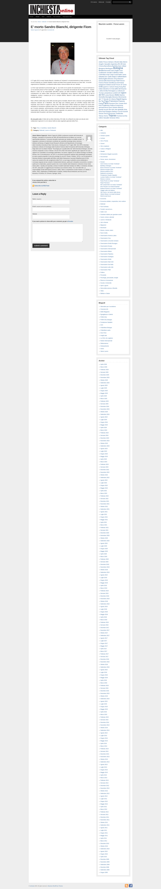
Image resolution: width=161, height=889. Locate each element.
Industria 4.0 (107, 89)
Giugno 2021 (104, 517)
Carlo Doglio (114, 70)
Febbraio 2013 (104, 780)
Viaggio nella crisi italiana (107, 190)
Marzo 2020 (103, 556)
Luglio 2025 (103, 388)
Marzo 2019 (103, 588)
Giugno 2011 (104, 833)
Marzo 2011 (103, 841)
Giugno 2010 (104, 854)
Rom (110, 107)
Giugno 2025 (104, 390)
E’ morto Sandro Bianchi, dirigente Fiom (61, 27)
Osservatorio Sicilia (105, 259)
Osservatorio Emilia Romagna (108, 243)
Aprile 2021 (103, 522)
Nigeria (124, 99)
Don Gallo (108, 77)
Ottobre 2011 (104, 822)
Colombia (102, 74)
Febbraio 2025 (104, 401)
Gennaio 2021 (104, 530)
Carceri (102, 143)
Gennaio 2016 (104, 688)
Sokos (102, 348)
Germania (120, 83)
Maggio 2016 (104, 677)
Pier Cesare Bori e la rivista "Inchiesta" (111, 184)
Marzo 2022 (103, 493)
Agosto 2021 (104, 512)
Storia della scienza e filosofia (108, 288)
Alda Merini (123, 62)
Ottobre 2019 (104, 569)
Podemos (105, 105)
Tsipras (112, 115)
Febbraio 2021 (104, 527)
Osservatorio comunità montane (109, 241)
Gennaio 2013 (104, 783)
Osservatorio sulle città (106, 267)
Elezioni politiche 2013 (106, 171)
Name (36, 199)
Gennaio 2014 (104, 751)
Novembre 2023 (104, 440)
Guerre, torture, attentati (107, 217)
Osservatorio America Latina (108, 235)
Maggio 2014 (104, 741)
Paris (105, 103)
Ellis (105, 81)
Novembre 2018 (104, 598)
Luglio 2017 (103, 641)
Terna (106, 113)
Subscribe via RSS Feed (42, 185)
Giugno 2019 (104, 580)
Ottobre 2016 (104, 664)
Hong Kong (119, 87)
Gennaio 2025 (104, 404)
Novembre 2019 (104, 567)
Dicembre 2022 (104, 469)
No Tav (101, 101)
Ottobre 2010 (104, 846)
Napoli (118, 99)
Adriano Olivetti (113, 62)
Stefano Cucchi (117, 111)
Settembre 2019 (104, 572)
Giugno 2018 (104, 612)
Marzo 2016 (103, 683)
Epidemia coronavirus (106, 173)
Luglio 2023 (103, 451)
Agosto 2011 (104, 827)
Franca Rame (103, 83)
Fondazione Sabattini (106, 322)
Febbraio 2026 (104, 369)
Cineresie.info (104, 309)
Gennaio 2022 (104, 498)
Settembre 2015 (104, 698)
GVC (101, 325)
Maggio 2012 (104, 804)
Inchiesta (32, 886)
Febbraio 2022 (104, 496)
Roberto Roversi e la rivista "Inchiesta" (111, 188)
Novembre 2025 (104, 377)
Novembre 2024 (104, 409)
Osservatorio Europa (106, 246)
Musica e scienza (105, 179)
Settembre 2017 (104, 635)
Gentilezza (112, 83)
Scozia (106, 109)
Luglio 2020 (103, 546)
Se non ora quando (116, 109)
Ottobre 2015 (104, 696)
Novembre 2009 (104, 862)
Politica (112, 105)
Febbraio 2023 (104, 464)
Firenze (122, 81)
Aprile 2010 (103, 856)
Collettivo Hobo (117, 72)
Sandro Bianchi (52, 128)
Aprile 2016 (103, 680)
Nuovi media (104, 233)
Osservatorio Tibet (67, 16)
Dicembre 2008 (104, 867)
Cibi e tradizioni (104, 146)
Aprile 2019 (103, 585)
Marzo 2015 (103, 714)
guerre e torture (108, 87)
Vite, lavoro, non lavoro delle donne (110, 192)
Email (41, 206)
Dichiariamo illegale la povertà (108, 154)
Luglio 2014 (103, 735)
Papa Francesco (111, 101)
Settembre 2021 (104, 509)
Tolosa (101, 116)
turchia (124, 116)
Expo (114, 81)
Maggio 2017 (104, 646)
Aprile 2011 (103, 838)
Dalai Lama (122, 74)
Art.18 (120, 64)
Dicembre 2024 (104, 406)
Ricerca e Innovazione (106, 280)
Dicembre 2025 (104, 375)
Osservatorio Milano (106, 251)
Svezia (101, 113)
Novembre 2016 (104, 662)
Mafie (117, 95)
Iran (113, 89)
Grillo (101, 87)
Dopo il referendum (119, 77)
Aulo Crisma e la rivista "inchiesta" (110, 164)
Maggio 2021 (104, 519)
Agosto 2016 (104, 669)
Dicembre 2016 (104, 659)
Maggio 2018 (104, 614)
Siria (125, 109)
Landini (115, 93)
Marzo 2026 (103, 367)
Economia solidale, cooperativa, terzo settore (113, 201)
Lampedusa (108, 93)
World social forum (105, 196)
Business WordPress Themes (55, 886)
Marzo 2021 (103, 525)
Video (43, 16)
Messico (115, 97)
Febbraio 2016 (104, 685)
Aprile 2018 (103, 617)
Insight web (103, 335)
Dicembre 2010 (104, 843)
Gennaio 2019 (104, 593)
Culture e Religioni (105, 149)
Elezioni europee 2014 (106, 169)
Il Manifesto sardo (105, 330)
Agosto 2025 (104, 385)
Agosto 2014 (104, 733)
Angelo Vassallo (104, 64)
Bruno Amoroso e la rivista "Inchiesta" (111, 167)
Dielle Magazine (104, 312)
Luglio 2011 (103, 830)
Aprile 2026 (103, 364)
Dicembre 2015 (104, 691)
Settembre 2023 (104, 446)
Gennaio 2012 (104, 814)
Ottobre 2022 (104, 475)
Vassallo (106, 118)
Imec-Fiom (103, 333)
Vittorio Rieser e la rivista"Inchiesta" (110, 194)
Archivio (102, 138)
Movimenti (103, 227)
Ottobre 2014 (104, 727)
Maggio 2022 (104, 488)
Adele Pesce (103, 62)
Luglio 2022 (103, 483)
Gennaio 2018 (104, 625)
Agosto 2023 (104, 448)
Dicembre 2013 (104, 754)
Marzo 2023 (103, 462)
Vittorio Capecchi (35, 30)
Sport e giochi (104, 285)
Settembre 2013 (104, 762)
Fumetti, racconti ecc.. (106, 209)
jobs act (118, 89)
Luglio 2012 (103, 798)
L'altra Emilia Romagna (107, 91)
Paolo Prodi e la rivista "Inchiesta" (109, 181)
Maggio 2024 (104, 425)
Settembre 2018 (104, 604)
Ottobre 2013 (104, 759)
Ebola (101, 79)
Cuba (111, 74)
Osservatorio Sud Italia (106, 264)
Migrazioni (103, 225)
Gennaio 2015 (104, 720)
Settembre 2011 (104, 825)
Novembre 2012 (104, 788)
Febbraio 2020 (104, 559)
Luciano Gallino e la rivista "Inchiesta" (111, 177)
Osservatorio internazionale (108, 248)
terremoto (111, 113)
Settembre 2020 (104, 540)
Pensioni (112, 103)
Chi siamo (94, 2)
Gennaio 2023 (104, 467)
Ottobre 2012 (104, 791)
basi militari (122, 66)
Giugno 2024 (104, 422)
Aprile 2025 (103, 396)
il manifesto (43, 128)
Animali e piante (104, 135)
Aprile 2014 (103, 743)
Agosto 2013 (104, 764)
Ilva (124, 87)
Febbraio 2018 (104, 622)
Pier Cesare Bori (121, 103)
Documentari (104, 156)
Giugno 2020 (104, 548)
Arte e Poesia (104, 141)
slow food (102, 111)
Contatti (108, 2)
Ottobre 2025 (104, 380)
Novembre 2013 (104, 756)
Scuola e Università (105, 283)
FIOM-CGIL (103, 317)
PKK (100, 105)
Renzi (106, 107)
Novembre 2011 (104, 820)
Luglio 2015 (103, 704)
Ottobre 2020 (104, 538)
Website (34, 214)
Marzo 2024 (103, 430)
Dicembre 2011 (104, 817)
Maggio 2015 (104, 709)
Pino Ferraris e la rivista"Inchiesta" (110, 186)
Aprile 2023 (103, 459)
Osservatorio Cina (105, 238)
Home (39, 21)
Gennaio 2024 (104, 435)
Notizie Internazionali (106, 341)
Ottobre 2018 (104, 601)
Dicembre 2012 (104, 785)
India (100, 89)
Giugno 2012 (104, 801)
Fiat (117, 81)
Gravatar (70, 221)
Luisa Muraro (109, 95)
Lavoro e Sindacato (50, 130)
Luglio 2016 (103, 672)
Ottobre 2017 (104, 633)
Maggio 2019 (104, 583)
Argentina (114, 64)
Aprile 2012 (103, 806)
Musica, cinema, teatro (106, 230)
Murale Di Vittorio (110, 99)
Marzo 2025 (103, 398)
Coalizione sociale (105, 72)
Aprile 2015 (103, 712)
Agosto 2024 (104, 417)
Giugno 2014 (104, 738)
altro (101, 130)
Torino (106, 116)
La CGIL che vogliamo (106, 338)
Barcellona (108, 66)
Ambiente (103, 133)
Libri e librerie (104, 222)
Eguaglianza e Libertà (106, 314)
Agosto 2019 (104, 575)
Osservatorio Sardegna (106, 256)
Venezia (112, 118)
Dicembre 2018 (104, 596)
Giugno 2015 (104, 706)
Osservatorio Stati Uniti (106, 262)
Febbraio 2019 (104, 591)
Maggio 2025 (104, 393)
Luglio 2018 (103, 609)
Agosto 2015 (104, 701)
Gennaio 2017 (104, 656)
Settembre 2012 (104, 793)
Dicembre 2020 (104, 533)
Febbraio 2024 (104, 433)
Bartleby (115, 66)
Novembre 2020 (104, 535)
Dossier (31, 16)
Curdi (116, 74)
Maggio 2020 (104, 551)
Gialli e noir (103, 212)
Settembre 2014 (104, 730)
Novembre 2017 (104, 630)
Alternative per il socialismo (108, 306)
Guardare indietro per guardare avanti (111, 214)
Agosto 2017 (104, 638)
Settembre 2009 (104, 864)
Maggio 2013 (104, 772)
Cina (121, 70)
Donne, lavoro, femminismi (107, 159)
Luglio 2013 (103, 767)
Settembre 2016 (104, 667)
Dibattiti (37, 16)
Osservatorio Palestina (106, 254)
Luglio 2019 (103, 577)
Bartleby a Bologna (105, 165)
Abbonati (101, 2)
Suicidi (125, 111)
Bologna (118, 68)
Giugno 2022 (104, 485)
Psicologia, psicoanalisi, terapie (109, 277)
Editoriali (49, 16)
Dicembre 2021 (104, 501)
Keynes (123, 89)
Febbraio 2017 (104, 654)
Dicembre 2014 (104, 722)
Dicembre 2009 (104, 859)
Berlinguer (109, 68)
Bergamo (102, 68)
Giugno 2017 (104, 643)
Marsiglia (108, 97)
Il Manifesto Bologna (106, 327)
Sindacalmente (104, 346)
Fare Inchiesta (56, 16)
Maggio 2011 (104, 835)
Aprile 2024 (103, 427)
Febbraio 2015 (104, 717)
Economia (103, 198)
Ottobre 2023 (104, 443)
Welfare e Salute (105, 293)
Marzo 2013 (103, 777)
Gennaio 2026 (104, 372)
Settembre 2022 (104, 477)
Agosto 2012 (104, 796)
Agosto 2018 (104, 606)
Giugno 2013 (104, 770)
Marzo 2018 (103, 619)
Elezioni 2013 (112, 79)
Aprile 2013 (103, 775)
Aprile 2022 (103, 490)
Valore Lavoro (104, 351)
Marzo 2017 (103, 651)
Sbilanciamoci (104, 343)
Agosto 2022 (104, 480)
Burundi (107, 70)
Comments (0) (50, 30)
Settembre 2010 (104, 849)
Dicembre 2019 (104, 564)
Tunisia (119, 116)
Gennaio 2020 (104, 562)
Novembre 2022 (104, 472)
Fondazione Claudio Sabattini (108, 175)
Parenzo (121, 101)
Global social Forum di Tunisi (116, 85)
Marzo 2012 (103, 809)
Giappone (102, 85)
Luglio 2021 (103, 514)
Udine (101, 118)
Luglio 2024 (103, 419)
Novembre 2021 (104, 504)
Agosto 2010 (104, 851)
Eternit (109, 81)
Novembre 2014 (104, 725)
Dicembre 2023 (104, 438)
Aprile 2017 (103, 648)
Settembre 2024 (104, 414)
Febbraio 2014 (104, 748)
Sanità (101, 109)
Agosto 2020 (104, 543)
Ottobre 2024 (104, 411)
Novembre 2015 (104, 693)
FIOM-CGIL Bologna (106, 319)
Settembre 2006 (104, 870)
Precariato (103, 275)
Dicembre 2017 (104, 627)
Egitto (105, 79)
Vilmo (117, 118)
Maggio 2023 (104, 456)
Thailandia (119, 113)
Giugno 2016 (104, 675)
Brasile (101, 70)
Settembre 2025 (104, 383)
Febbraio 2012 (104, 812)
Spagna (108, 111)
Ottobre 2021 (104, 506)
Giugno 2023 (104, 454)
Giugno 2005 (104, 872)
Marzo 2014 (103, 746)
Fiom (38, 128)
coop (107, 74)
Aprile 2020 (103, 554)
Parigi (101, 103)
